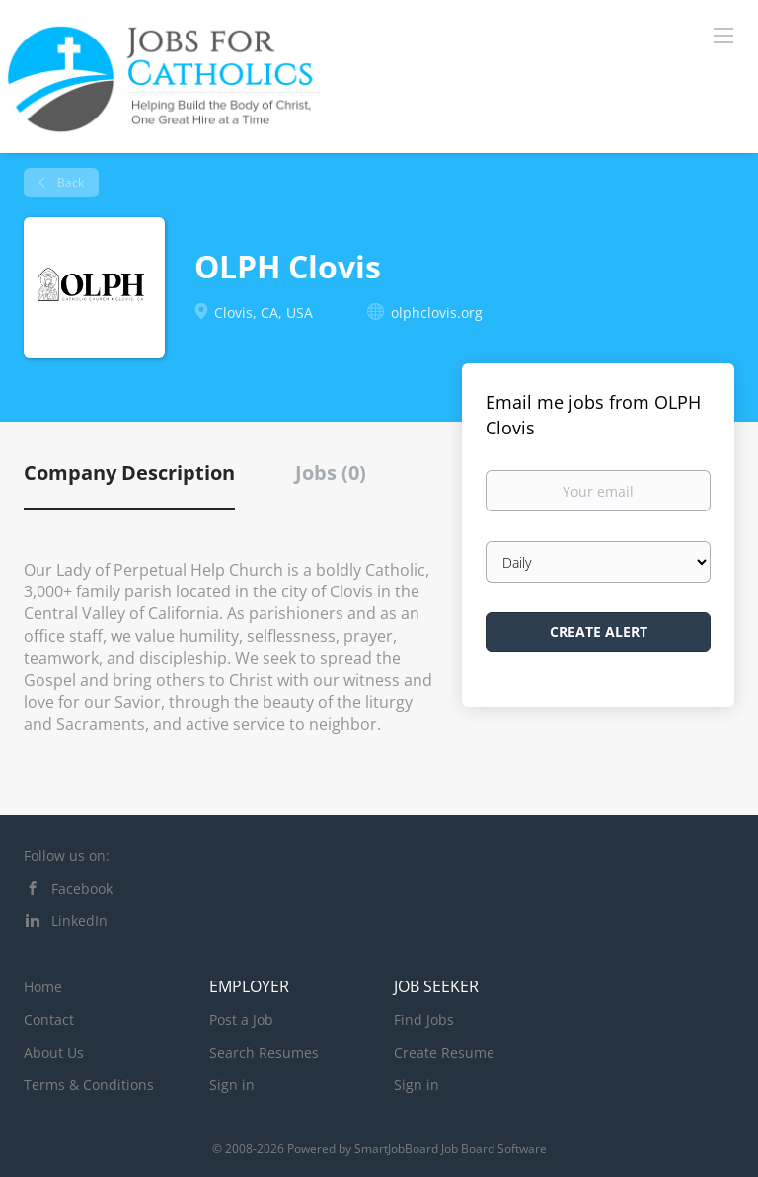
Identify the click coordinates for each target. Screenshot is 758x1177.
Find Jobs (424, 1019)
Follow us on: (67, 855)
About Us (54, 1052)
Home (43, 987)
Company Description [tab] (129, 472)
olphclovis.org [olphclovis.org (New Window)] (437, 312)
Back (69, 182)
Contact (49, 1019)
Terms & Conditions (89, 1084)
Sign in (232, 1084)
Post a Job (241, 1019)
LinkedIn (79, 920)
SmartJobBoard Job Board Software (450, 1148)
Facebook (82, 888)
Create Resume (444, 1052)
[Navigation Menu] (723, 34)
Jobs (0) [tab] (330, 472)
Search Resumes (264, 1052)
